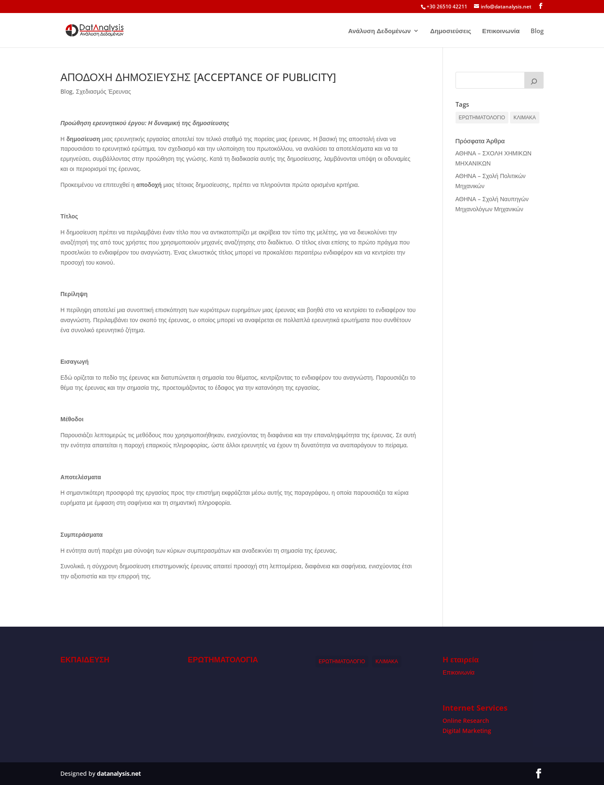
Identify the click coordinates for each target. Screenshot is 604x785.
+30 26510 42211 (447, 6)
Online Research (466, 721)
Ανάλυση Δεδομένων (379, 31)
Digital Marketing (467, 731)
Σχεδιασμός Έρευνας (103, 91)
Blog (537, 31)
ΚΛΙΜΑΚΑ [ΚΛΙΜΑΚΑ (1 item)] (524, 117)
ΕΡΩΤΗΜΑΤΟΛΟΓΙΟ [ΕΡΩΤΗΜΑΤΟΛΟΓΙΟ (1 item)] (482, 117)
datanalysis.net (119, 773)
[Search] (534, 80)
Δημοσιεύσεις (450, 31)
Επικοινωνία (501, 31)
